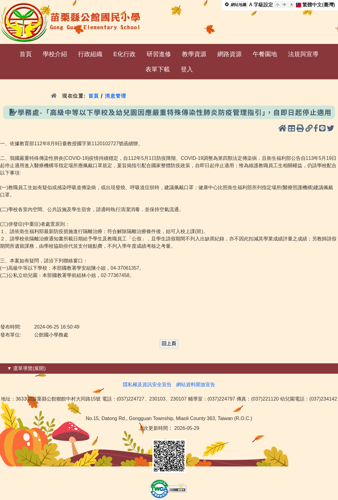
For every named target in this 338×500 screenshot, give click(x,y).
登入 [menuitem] (187, 69)
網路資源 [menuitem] (229, 54)
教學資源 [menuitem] (194, 54)
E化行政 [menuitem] (124, 54)
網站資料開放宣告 (195, 384)
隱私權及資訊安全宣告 (147, 384)
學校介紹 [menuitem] (55, 54)
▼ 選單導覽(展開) (26, 368)
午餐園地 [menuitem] (265, 54)
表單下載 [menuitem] (157, 69)
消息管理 (115, 96)
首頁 (94, 96)
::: (3, 368)
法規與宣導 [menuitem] (303, 54)
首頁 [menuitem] (26, 54)
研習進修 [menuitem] (159, 54)
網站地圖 (239, 4)
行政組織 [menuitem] (90, 54)
